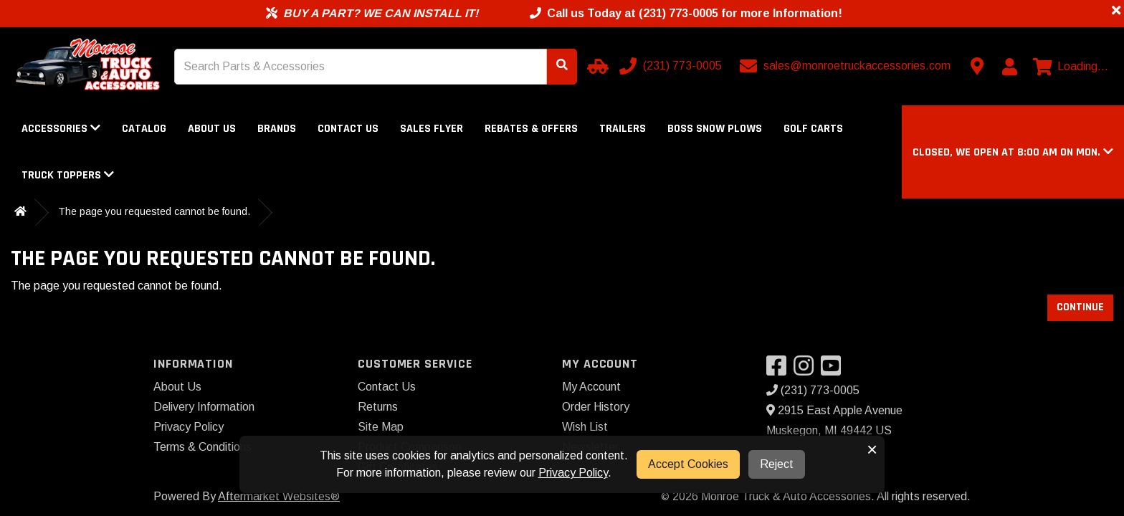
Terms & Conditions (202, 447)
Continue (1080, 307)
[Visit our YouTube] (834, 370)
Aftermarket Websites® (279, 496)
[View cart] (1070, 66)
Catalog (144, 128)
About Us (212, 128)
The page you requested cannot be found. (154, 211)
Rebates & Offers (531, 128)
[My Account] (1009, 66)
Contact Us (348, 128)
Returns (378, 407)
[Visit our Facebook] (780, 370)
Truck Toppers (68, 175)
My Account (591, 387)
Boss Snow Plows (714, 128)
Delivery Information (203, 407)
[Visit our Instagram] (807, 370)
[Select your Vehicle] (595, 66)
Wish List (585, 427)
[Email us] (846, 66)
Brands (276, 128)
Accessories (61, 128)
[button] (1013, 152)
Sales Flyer (431, 128)
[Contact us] (977, 66)
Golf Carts (813, 128)
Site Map (381, 427)
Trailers (622, 128)
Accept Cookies (688, 464)
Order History (595, 407)
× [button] (872, 449)
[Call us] (672, 66)
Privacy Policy (188, 427)
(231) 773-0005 (812, 390)
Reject (777, 464)
